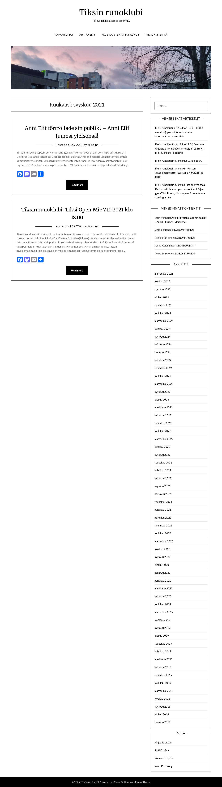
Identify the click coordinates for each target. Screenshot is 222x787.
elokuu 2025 (162, 297)
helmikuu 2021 (163, 517)
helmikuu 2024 (163, 360)
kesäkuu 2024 (162, 352)
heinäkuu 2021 (163, 493)
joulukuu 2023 (163, 375)
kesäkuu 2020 (162, 572)
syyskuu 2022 (162, 454)
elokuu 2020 (162, 564)
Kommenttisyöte (164, 758)
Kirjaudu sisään (163, 742)
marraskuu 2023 (164, 383)
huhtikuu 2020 (163, 580)
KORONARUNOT (184, 229)
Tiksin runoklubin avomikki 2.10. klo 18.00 (178, 160)
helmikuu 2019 (163, 667)
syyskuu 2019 (162, 627)
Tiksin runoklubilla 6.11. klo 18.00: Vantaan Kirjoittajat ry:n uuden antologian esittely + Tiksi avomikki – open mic (180, 148)
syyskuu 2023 (162, 391)
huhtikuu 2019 (163, 651)
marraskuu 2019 (164, 612)
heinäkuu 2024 (163, 344)
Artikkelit (87, 34)
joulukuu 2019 (163, 604)
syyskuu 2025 (162, 289)
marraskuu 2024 (164, 320)
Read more (77, 184)
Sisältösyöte (162, 750)
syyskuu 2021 (162, 486)
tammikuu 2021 (163, 525)
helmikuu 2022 (163, 478)
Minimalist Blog (121, 782)
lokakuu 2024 (162, 328)
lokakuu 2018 (162, 698)
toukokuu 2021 (163, 501)
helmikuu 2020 (163, 596)
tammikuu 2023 (163, 423)
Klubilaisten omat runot (120, 34)
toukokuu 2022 (163, 462)
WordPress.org (163, 766)
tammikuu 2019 (163, 675)
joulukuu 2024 (163, 312)
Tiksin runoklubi (111, 12)
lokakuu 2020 (162, 549)
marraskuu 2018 (164, 690)
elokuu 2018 (162, 714)
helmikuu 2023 (163, 415)
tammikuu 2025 (163, 305)
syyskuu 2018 (162, 706)
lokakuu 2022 (162, 446)
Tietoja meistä (156, 34)
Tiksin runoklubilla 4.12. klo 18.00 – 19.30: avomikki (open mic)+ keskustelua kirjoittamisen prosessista (179, 132)
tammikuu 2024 (163, 367)
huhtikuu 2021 (163, 509)
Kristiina (92, 145)
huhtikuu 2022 (163, 470)
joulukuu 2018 (163, 682)
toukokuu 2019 (163, 643)
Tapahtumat (64, 34)
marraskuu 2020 (164, 541)
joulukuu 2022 (163, 430)
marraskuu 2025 (164, 273)
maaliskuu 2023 (164, 407)
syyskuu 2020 (162, 556)
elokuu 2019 (162, 635)
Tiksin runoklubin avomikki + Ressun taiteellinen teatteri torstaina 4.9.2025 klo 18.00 (179, 172)
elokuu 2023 (162, 399)
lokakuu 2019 (162, 619)
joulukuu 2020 (163, 533)
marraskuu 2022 (164, 438)
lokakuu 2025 (162, 281)
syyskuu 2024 (162, 336)
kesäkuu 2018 (162, 722)
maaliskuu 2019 (164, 659)
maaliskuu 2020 (164, 588)
